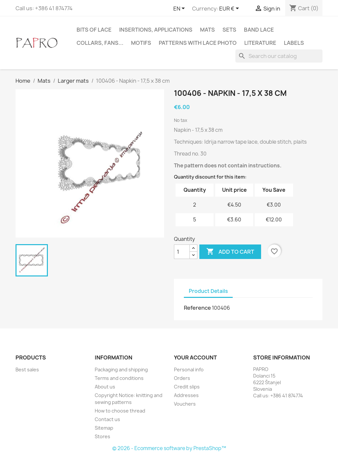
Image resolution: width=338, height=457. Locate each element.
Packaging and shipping (121, 369)
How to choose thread (120, 411)
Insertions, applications (155, 29)
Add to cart (230, 251)
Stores (102, 436)
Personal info (189, 369)
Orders (182, 378)
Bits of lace (94, 29)
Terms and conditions (119, 378)
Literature (260, 42)
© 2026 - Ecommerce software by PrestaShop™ (169, 448)
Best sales (27, 369)
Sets (229, 29)
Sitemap (104, 428)
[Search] (278, 56)
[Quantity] (182, 251)
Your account (195, 357)
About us (105, 387)
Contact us (107, 419)
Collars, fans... (100, 42)
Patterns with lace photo (198, 42)
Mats (207, 29)
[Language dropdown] (180, 9)
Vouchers (185, 404)
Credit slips (187, 387)
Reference (197, 307)
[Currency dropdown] (230, 9)
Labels (294, 42)
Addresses (186, 395)
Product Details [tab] (208, 291)
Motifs (141, 42)
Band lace (259, 29)
